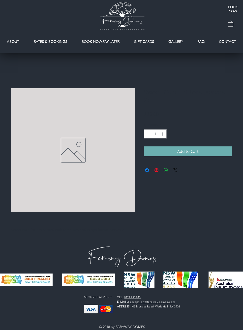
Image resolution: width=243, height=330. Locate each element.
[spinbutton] (155, 134)
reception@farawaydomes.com (152, 301)
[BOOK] (233, 7)
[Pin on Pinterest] (156, 170)
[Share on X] (175, 170)
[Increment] (163, 134)
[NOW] (232, 11)
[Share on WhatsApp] (166, 170)
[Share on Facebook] (147, 170)
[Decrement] (148, 134)
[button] (230, 23)
